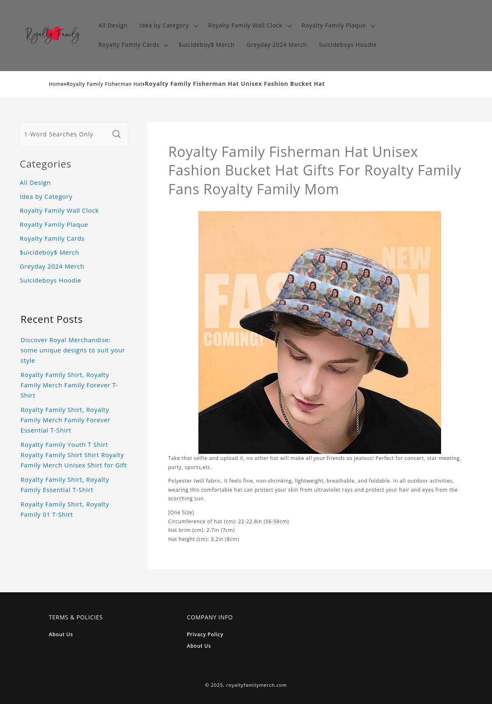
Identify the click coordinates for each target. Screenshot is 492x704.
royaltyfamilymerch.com (256, 685)
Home (56, 84)
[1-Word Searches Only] (64, 134)
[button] (167, 25)
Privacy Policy (205, 634)
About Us (61, 634)
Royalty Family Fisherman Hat (105, 84)
